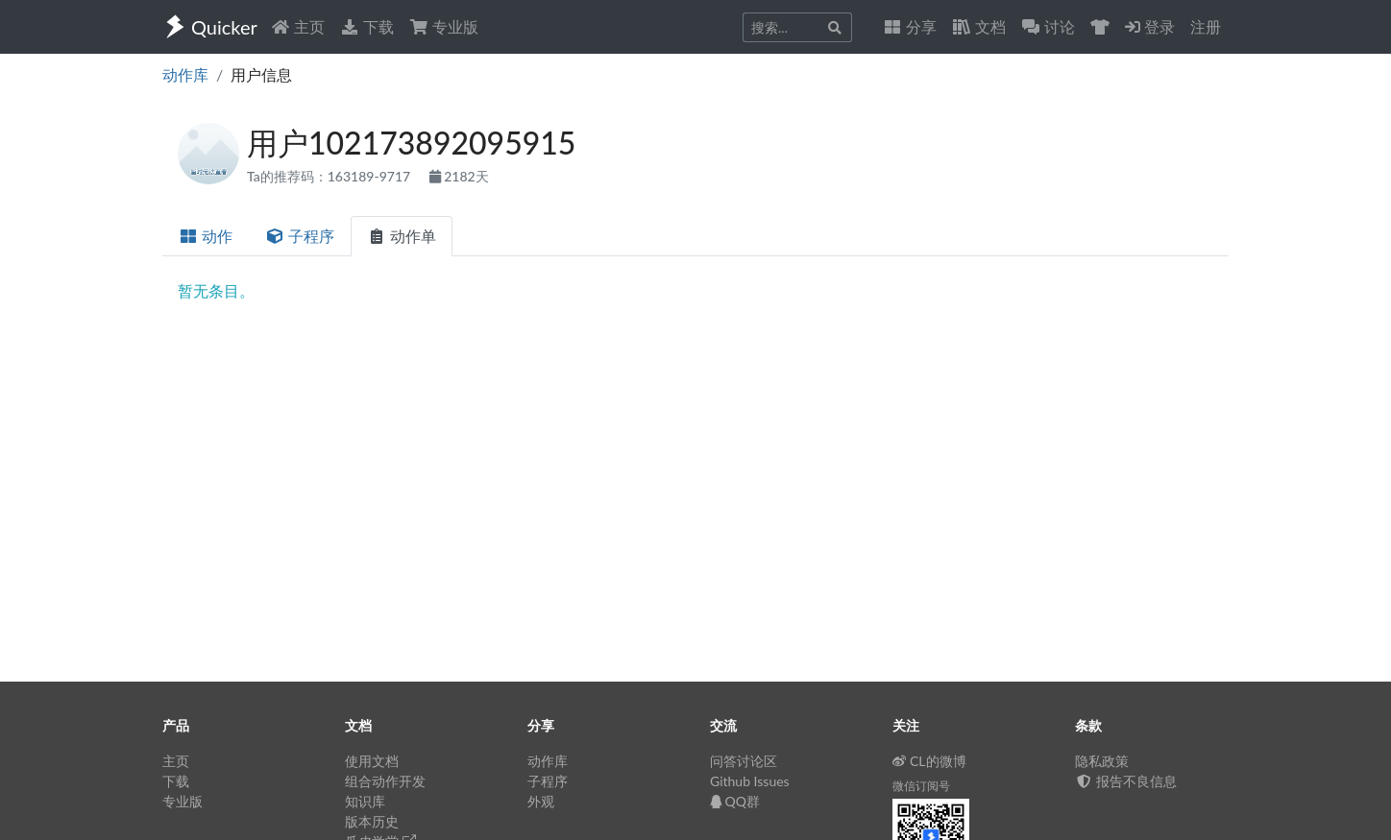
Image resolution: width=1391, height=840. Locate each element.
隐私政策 (1102, 761)
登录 (1150, 26)
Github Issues (750, 781)
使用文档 (372, 761)
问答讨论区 (743, 761)
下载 (367, 26)
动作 (205, 236)
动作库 (185, 74)
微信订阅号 (921, 786)
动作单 (401, 236)
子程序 (299, 236)
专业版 (443, 26)
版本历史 (372, 821)
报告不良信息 (1126, 781)
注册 (1205, 26)
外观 (540, 801)
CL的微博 (929, 761)
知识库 (365, 801)
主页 (298, 26)
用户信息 (261, 74)
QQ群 (735, 801)
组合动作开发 (385, 781)
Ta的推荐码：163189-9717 (330, 176)
